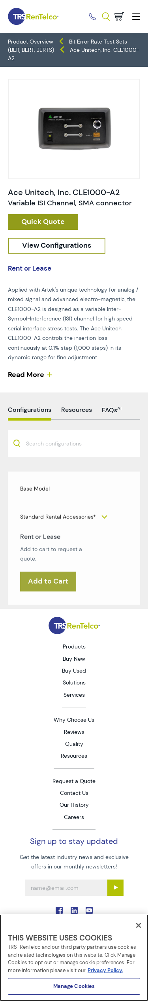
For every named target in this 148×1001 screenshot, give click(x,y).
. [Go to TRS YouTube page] (89, 910)
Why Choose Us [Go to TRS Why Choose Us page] (74, 719)
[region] (74, 957)
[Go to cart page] (119, 16)
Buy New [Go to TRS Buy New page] (74, 658)
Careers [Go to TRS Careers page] (74, 817)
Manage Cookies (74, 986)
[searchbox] (58, 466)
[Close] (138, 925)
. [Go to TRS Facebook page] (59, 910)
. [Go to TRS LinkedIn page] (74, 910)
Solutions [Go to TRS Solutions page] (74, 682)
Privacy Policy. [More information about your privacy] (105, 970)
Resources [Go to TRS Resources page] (74, 755)
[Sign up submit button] (115, 888)
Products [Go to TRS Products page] (74, 646)
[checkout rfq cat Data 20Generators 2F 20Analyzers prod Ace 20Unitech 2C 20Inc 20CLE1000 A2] (43, 222)
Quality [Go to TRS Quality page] (74, 743)
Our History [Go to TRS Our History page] (74, 804)
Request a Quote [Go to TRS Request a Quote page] (74, 781)
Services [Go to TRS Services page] (74, 694)
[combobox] (74, 464)
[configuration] (56, 246)
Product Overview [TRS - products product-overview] (30, 41)
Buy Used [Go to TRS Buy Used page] (74, 670)
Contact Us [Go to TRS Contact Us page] (74, 792)
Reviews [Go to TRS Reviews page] (74, 732)
